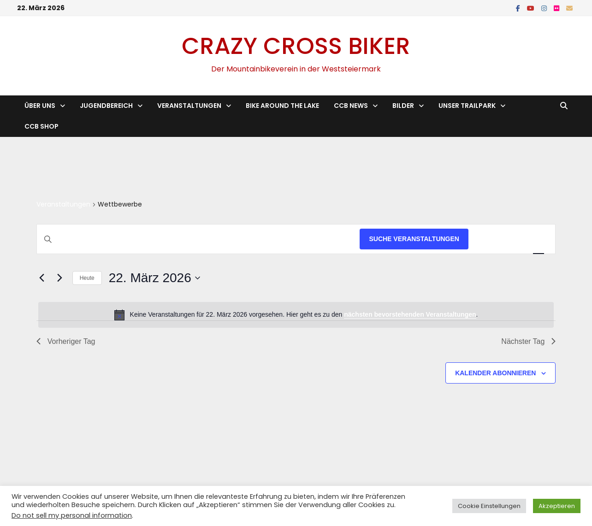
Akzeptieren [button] (557, 506)
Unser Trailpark (467, 105)
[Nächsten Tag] (59, 278)
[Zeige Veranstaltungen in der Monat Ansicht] (513, 239)
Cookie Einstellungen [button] (489, 506)
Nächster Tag (528, 341)
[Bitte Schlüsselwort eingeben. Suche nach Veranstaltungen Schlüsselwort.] (198, 239)
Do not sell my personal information (72, 515)
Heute (87, 278)
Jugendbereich (106, 105)
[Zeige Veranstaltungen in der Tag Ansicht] (538, 239)
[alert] (296, 315)
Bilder (403, 105)
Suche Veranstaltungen (414, 238)
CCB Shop (41, 126)
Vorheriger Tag (65, 341)
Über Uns (39, 105)
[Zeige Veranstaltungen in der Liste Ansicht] (486, 239)
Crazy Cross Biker (296, 46)
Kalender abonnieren (495, 373)
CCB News (351, 105)
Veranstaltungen (189, 105)
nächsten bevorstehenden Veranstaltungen (410, 314)
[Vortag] (41, 278)
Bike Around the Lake (282, 105)
